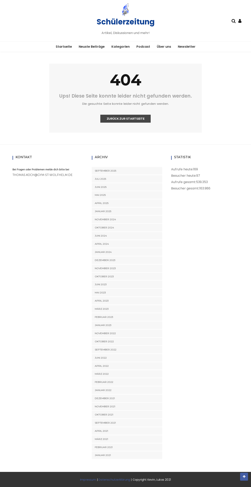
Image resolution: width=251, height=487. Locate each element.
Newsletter (186, 46)
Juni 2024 (101, 235)
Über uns (164, 46)
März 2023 (102, 308)
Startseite (64, 46)
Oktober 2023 (104, 276)
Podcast (143, 46)
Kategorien (120, 46)
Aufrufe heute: (182, 169)
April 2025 (101, 203)
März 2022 (102, 373)
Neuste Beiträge (92, 46)
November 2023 (105, 268)
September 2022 (105, 349)
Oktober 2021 (104, 414)
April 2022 (102, 365)
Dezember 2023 (105, 260)
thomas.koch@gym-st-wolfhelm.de (42, 175)
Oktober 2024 (104, 227)
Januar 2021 (103, 455)
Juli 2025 (100, 178)
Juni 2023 (101, 284)
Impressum (88, 480)
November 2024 (105, 219)
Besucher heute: (183, 175)
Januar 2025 (103, 211)
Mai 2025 (100, 194)
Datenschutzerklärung (114, 480)
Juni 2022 (101, 357)
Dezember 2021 (105, 398)
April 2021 (101, 430)
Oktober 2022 (104, 341)
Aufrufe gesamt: (183, 182)
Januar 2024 (103, 251)
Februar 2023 (104, 316)
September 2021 (105, 422)
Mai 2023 (100, 292)
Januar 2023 (103, 325)
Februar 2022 (104, 381)
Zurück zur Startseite (126, 118)
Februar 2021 (104, 447)
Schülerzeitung (126, 21)
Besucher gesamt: (185, 188)
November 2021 (105, 406)
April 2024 (102, 243)
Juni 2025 (100, 186)
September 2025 (105, 170)
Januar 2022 (103, 390)
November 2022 (105, 333)
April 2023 (102, 300)
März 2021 (101, 439)
